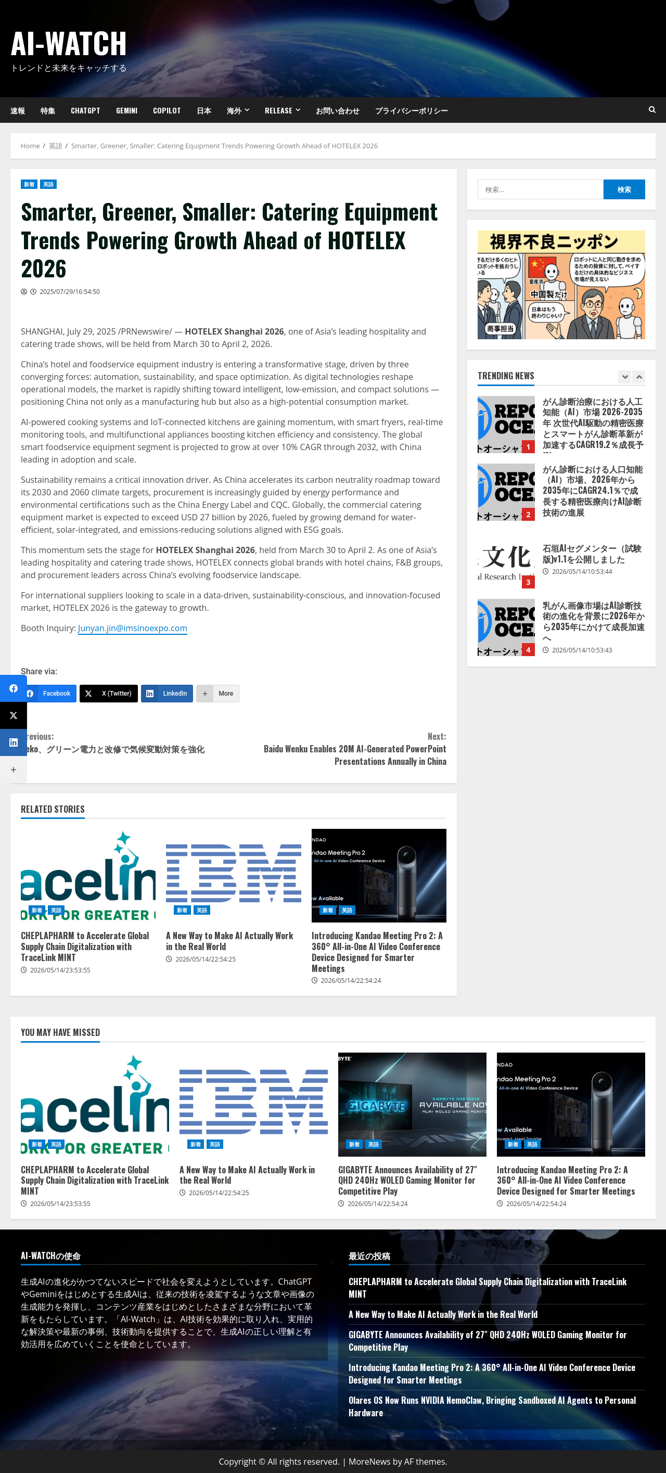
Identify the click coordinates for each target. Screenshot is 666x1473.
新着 (29, 184)
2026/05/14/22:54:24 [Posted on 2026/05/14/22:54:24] (351, 980)
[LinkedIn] (167, 693)
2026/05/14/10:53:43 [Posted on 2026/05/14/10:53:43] (582, 650)
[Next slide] (638, 376)
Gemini (126, 110)
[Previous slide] (624, 376)
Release (278, 110)
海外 (234, 110)
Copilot (167, 110)
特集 (48, 110)
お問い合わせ (338, 110)
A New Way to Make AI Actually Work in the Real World (233, 876)
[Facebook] (48, 693)
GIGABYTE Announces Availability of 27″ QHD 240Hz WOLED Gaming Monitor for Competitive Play (412, 1105)
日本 (204, 110)
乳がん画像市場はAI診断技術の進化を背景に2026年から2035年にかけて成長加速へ (506, 627)
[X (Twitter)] (109, 693)
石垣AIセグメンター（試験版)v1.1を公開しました (506, 559)
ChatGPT (85, 110)
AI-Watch (68, 41)
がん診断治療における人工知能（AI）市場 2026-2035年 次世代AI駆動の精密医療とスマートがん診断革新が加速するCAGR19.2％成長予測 (506, 424)
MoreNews (370, 1461)
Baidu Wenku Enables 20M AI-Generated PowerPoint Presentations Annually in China (340, 748)
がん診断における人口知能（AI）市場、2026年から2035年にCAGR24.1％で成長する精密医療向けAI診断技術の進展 (506, 492)
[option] (561, 430)
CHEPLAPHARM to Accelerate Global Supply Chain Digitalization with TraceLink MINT (88, 876)
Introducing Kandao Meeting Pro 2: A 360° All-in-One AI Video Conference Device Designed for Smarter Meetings (379, 876)
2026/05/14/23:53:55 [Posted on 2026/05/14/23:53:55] (60, 970)
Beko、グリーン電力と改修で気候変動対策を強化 (127, 742)
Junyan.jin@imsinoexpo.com (132, 628)
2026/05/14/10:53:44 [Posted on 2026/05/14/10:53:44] (582, 571)
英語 (48, 184)
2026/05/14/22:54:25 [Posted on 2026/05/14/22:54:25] (205, 959)
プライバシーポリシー (411, 110)
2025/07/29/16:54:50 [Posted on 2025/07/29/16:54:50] (70, 291)
